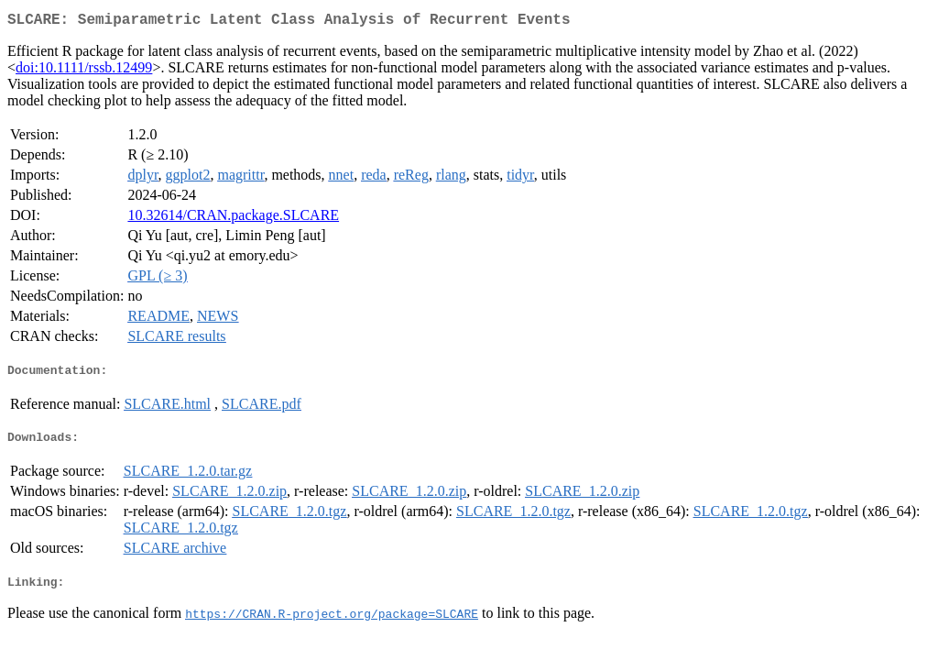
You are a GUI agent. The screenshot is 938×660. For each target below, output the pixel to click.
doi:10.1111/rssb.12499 (84, 71)
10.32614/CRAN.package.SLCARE (233, 218)
